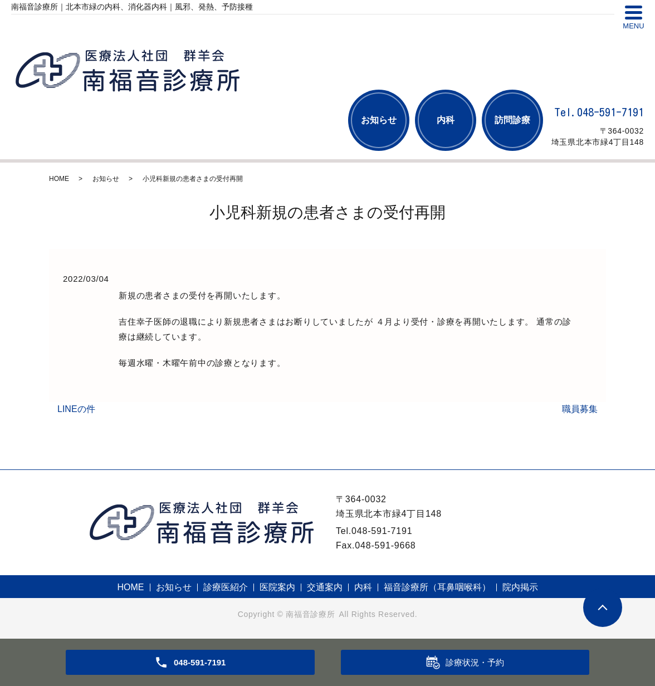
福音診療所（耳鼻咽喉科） (437, 587)
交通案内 (325, 587)
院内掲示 (520, 587)
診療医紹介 (225, 587)
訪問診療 (512, 120)
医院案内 (277, 587)
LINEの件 (76, 409)
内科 (445, 120)
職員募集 (580, 409)
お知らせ (379, 120)
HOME (59, 179)
